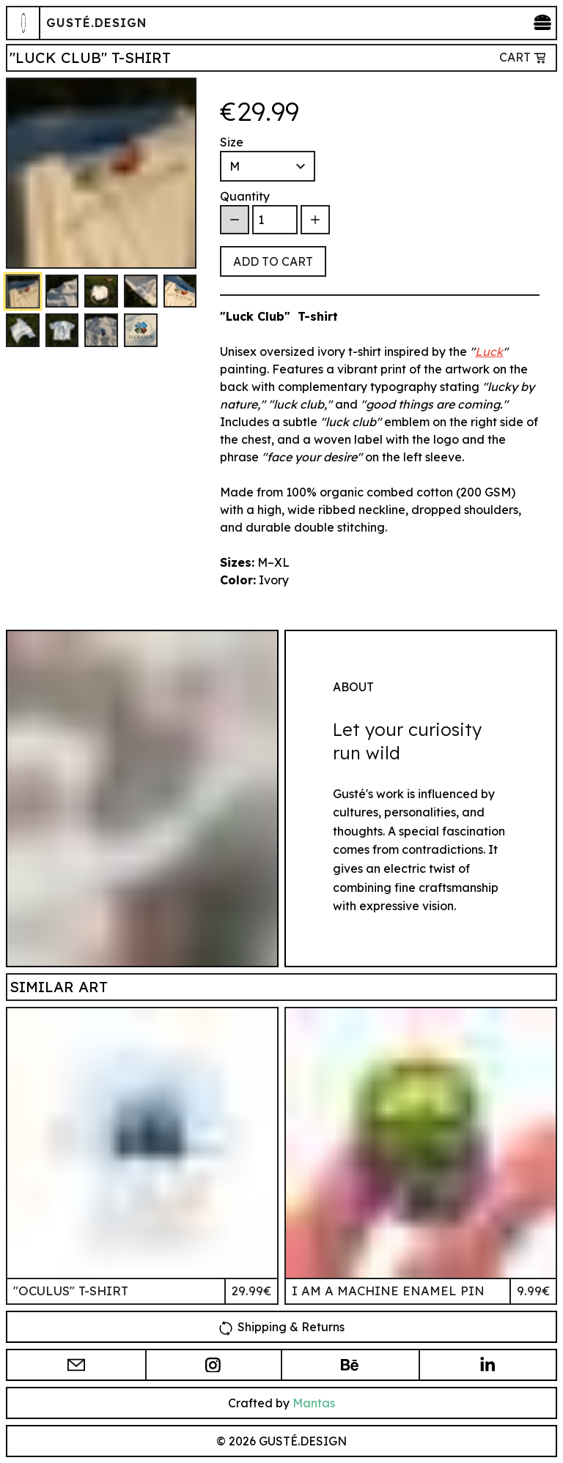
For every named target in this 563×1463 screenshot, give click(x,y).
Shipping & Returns (281, 1326)
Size (231, 142)
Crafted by (281, 1403)
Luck (489, 351)
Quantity (245, 196)
